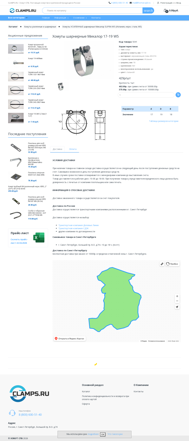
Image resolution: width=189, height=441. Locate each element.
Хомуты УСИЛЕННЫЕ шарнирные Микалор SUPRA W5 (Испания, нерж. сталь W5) (102, 26)
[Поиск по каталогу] (92, 10)
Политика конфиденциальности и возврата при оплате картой (105, 398)
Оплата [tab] (72, 149)
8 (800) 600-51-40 (119, 2)
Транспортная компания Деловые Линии (78, 225)
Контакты (96, 17)
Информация (60, 17)
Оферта (86, 403)
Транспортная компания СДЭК (73, 228)
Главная (46, 17)
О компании (78, 17)
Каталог (86, 391)
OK (102, 434)
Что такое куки (115, 434)
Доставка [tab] (57, 149)
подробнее (93, 434)
